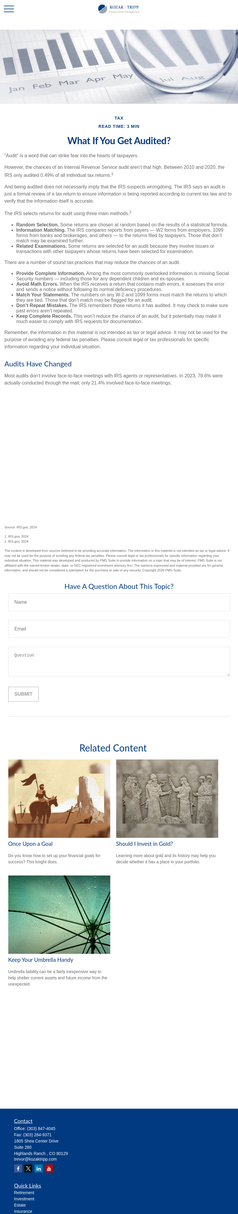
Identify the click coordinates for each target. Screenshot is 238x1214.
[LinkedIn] (39, 1168)
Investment (24, 1198)
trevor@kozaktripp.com (35, 1159)
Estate (20, 1205)
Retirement (24, 1192)
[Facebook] (18, 1168)
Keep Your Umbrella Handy (40, 959)
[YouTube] (49, 1168)
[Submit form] (23, 694)
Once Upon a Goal (30, 843)
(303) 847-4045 (41, 1128)
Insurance (23, 1211)
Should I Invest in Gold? (144, 843)
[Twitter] (28, 1168)
